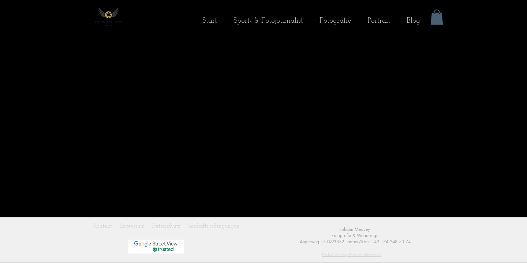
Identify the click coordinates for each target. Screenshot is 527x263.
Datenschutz (166, 226)
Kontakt (103, 226)
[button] (436, 17)
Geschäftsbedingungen (214, 226)
